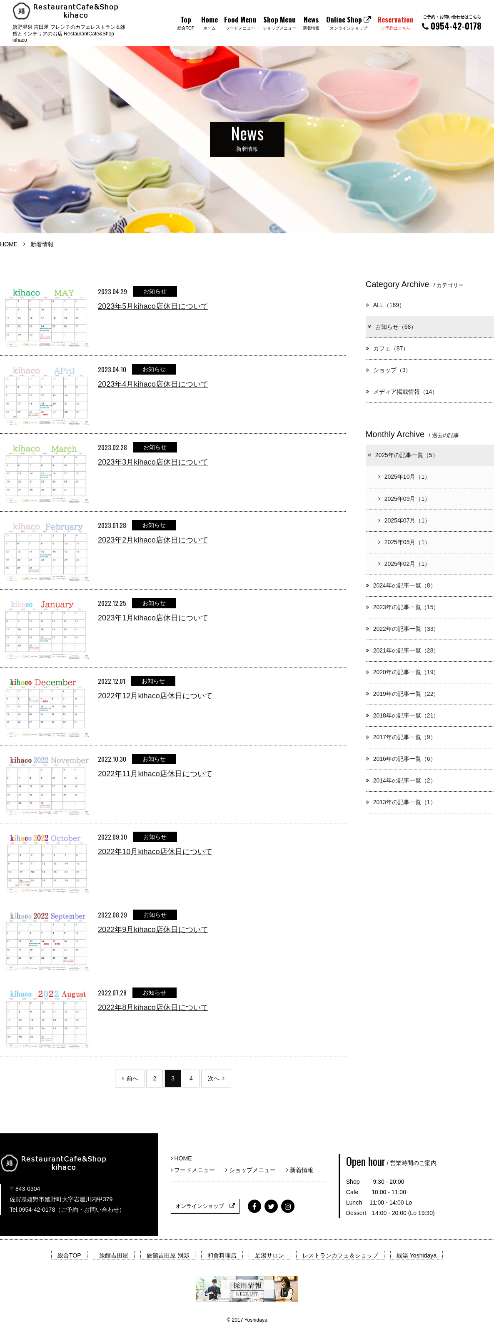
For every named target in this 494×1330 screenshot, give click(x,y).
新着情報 (299, 1170)
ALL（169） (385, 305)
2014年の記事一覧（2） (401, 780)
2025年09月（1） (404, 498)
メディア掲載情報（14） (402, 391)
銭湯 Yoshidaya (417, 1255)
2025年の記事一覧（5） (402, 455)
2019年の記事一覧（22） (402, 693)
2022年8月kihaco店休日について (153, 1007)
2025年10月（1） (404, 476)
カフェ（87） (387, 348)
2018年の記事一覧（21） (402, 715)
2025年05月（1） (404, 542)
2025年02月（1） (404, 563)
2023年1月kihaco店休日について (153, 618)
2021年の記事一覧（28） (402, 650)
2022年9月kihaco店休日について (153, 929)
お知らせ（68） (392, 326)
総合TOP (69, 1255)
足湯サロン (269, 1255)
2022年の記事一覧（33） (402, 628)
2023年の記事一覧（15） (402, 607)
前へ (130, 1078)
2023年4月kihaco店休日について (153, 384)
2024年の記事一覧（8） (401, 585)
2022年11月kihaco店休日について (155, 774)
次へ (216, 1078)
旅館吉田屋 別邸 (168, 1255)
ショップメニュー (253, 1170)
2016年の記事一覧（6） (401, 758)
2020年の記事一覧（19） (402, 672)
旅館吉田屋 (113, 1255)
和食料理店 (222, 1255)
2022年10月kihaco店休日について (155, 852)
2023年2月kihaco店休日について (153, 540)
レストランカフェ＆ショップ (340, 1255)
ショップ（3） (389, 370)
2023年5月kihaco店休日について (153, 306)
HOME (8, 244)
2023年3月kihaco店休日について (153, 462)
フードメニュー (196, 1170)
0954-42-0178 (452, 22)
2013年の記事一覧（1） (401, 802)
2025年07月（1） (404, 520)
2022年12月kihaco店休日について (155, 696)
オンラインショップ (205, 1206)
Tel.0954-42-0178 (32, 1209)
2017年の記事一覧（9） (401, 737)
